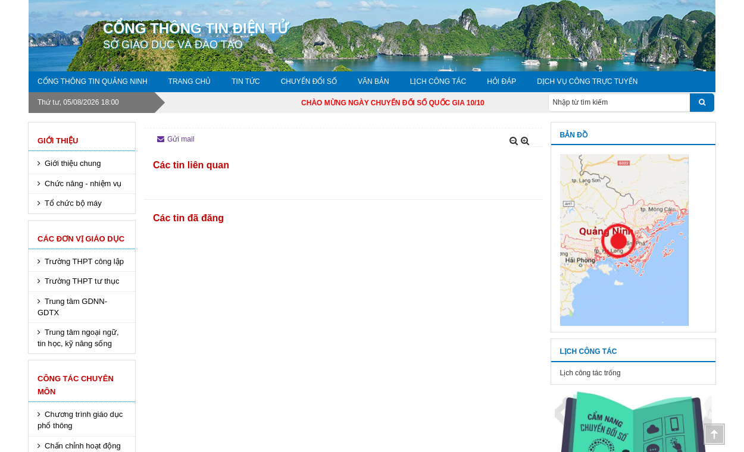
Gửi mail (175, 139)
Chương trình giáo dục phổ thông (80, 420)
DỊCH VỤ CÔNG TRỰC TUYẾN (587, 81)
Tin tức (246, 81)
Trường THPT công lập (84, 261)
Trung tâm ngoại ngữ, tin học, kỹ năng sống (78, 338)
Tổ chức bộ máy (73, 203)
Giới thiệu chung (73, 163)
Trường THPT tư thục (82, 281)
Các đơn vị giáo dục (80, 238)
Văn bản (373, 81)
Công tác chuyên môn (75, 385)
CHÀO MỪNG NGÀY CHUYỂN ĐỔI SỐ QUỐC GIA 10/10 (405, 103)
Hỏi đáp (501, 81)
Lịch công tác (438, 81)
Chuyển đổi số (309, 81)
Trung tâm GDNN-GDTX (72, 307)
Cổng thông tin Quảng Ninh (92, 81)
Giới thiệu (57, 140)
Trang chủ (189, 81)
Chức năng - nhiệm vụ (83, 183)
